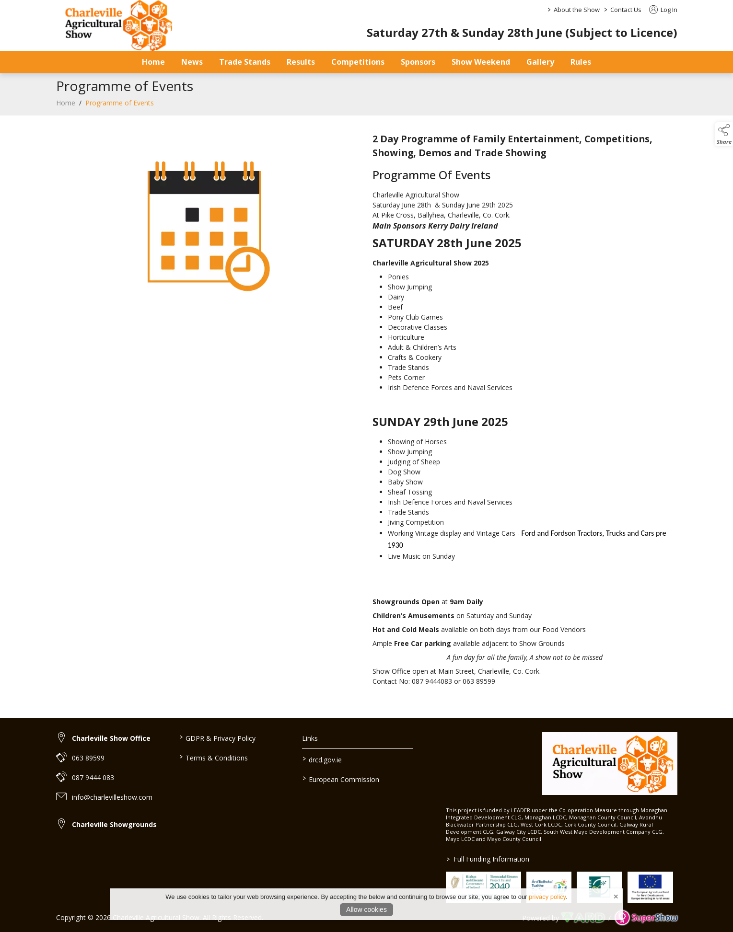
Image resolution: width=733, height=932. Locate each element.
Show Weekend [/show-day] (481, 62)
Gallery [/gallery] (540, 62)
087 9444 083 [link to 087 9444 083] (93, 777)
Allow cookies (366, 909)
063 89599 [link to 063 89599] (88, 757)
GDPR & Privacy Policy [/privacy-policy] (217, 737)
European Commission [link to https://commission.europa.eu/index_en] (341, 778)
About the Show (577, 9)
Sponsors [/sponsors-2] (418, 62)
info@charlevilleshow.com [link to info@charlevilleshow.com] (112, 797)
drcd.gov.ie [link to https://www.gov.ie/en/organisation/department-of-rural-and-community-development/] (322, 759)
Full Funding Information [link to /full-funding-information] (487, 858)
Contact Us (625, 9)
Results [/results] (301, 62)
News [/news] (192, 62)
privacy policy (547, 896)
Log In (663, 9)
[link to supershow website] (646, 917)
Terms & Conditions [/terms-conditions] (213, 757)
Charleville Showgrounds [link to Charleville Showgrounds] (114, 824)
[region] (366, 411)
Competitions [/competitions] (357, 62)
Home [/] (153, 62)
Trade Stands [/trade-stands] (244, 62)
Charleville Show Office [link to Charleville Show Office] (111, 738)
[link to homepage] (609, 763)
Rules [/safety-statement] (580, 62)
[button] (724, 134)
